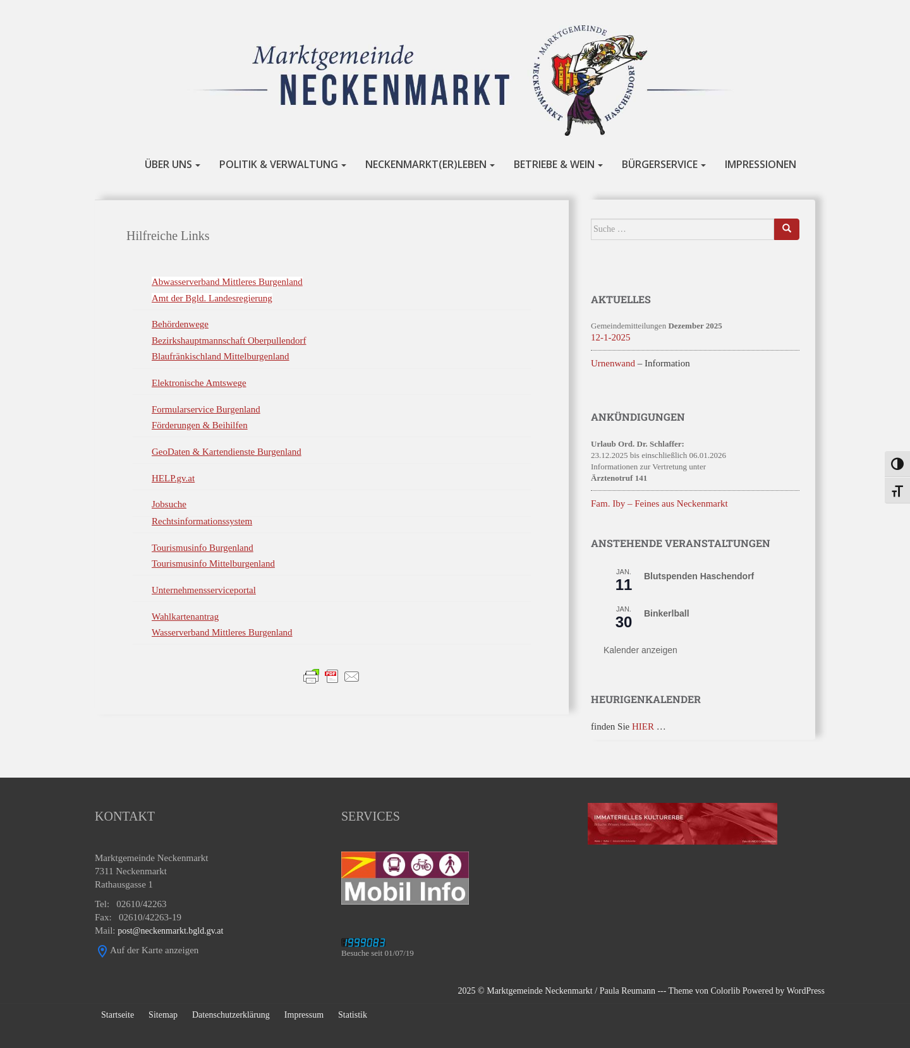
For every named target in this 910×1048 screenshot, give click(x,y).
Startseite (117, 1015)
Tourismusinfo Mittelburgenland (213, 563)
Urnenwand (613, 363)
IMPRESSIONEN (760, 165)
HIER (643, 726)
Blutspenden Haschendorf (699, 576)
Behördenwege (180, 324)
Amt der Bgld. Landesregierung (212, 298)
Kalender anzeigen (640, 650)
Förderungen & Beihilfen (200, 425)
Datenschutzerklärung (231, 1015)
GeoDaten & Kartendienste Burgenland (226, 452)
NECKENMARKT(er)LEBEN (426, 165)
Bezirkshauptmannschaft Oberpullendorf (229, 340)
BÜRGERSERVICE (660, 165)
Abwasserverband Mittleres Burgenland (227, 282)
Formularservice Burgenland (206, 409)
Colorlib (726, 991)
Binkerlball (666, 613)
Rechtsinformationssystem (202, 521)
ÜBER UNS (168, 165)
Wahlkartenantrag (185, 616)
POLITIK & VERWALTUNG (278, 165)
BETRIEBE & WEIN (554, 165)
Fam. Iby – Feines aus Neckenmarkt (659, 503)
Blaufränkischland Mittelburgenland (220, 356)
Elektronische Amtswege (199, 383)
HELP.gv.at (173, 478)
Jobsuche (169, 504)
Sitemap (163, 1015)
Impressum (304, 1015)
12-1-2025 (611, 337)
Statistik (352, 1015)
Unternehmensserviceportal (204, 590)
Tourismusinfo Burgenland (202, 548)
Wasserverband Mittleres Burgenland (222, 632)
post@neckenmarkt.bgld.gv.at (170, 931)
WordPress (806, 991)
